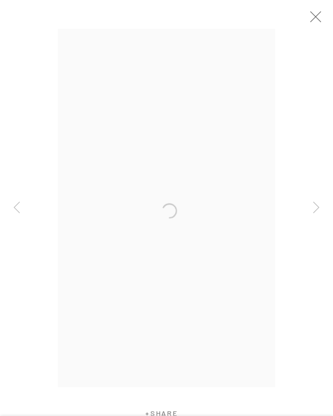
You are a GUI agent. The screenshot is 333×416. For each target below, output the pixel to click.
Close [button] (322, 20)
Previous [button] (17, 208)
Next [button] (316, 208)
